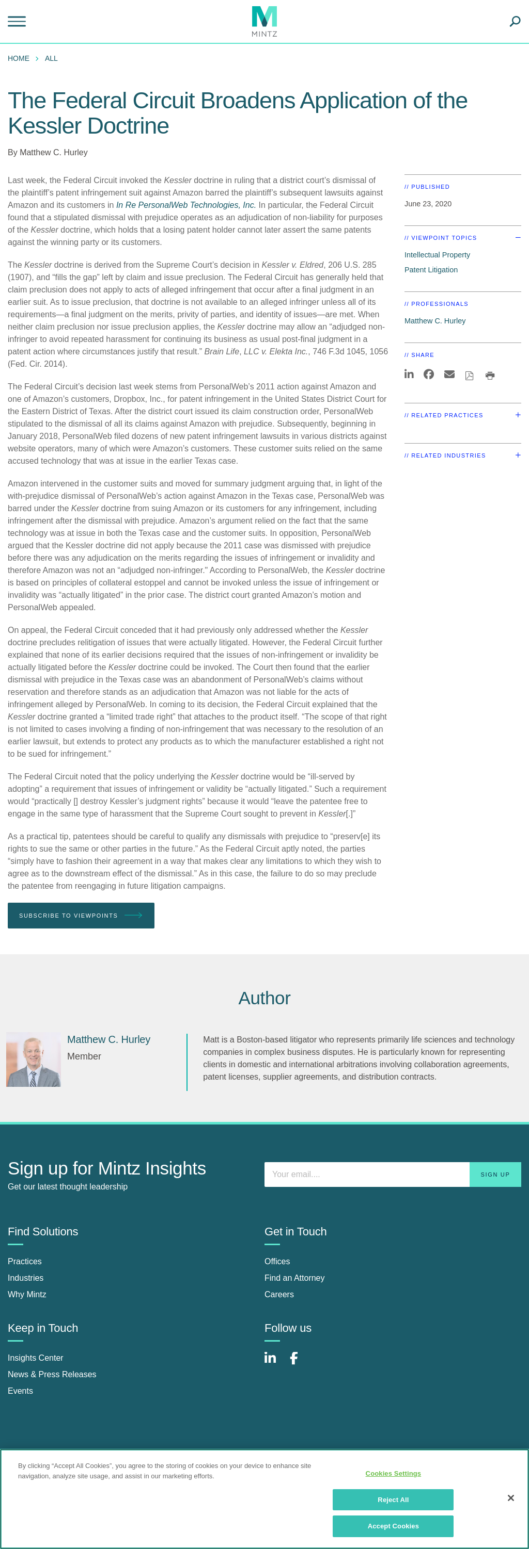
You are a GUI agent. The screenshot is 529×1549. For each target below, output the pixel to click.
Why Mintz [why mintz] (27, 1294)
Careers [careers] (279, 1294)
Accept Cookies (393, 1526)
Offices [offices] (277, 1261)
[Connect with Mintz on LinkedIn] (274, 1363)
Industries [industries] (25, 1278)
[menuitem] (21, 58)
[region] (264, 1499)
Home (18, 58)
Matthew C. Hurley (54, 152)
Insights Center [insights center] (36, 1358)
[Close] (511, 1498)
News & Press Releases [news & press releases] (52, 1374)
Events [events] (20, 1391)
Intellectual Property (437, 255)
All (51, 58)
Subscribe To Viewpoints (81, 915)
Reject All (393, 1500)
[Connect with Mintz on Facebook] (300, 1363)
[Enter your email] (392, 1174)
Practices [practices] (25, 1261)
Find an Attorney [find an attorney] (294, 1278)
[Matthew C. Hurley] (33, 1059)
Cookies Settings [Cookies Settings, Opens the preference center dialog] (394, 1473)
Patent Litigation (431, 270)
